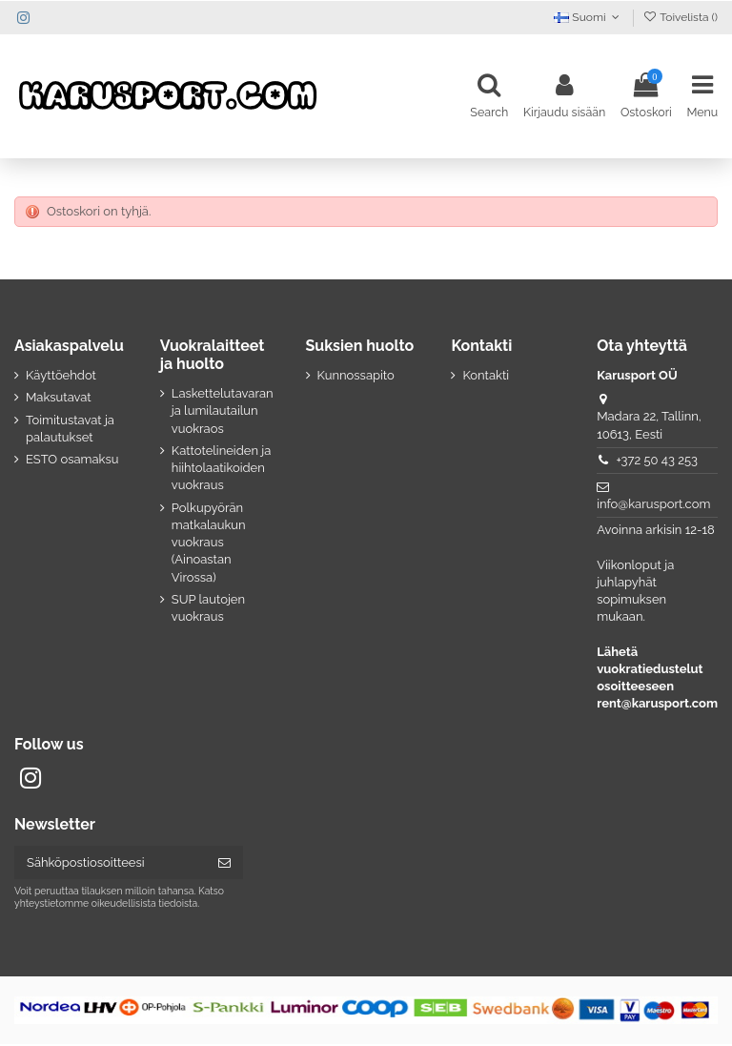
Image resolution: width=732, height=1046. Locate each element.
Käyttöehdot (61, 377)
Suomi (588, 17)
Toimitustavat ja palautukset (70, 430)
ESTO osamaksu (72, 461)
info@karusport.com (653, 506)
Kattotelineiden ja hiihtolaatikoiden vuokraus (222, 469)
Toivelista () (680, 17)
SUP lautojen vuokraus (208, 610)
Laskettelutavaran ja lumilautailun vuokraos (223, 412)
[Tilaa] (224, 863)
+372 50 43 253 (657, 462)
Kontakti (485, 377)
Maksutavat (59, 399)
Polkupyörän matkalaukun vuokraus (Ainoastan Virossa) (209, 543)
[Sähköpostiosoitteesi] (110, 863)
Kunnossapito (356, 377)
